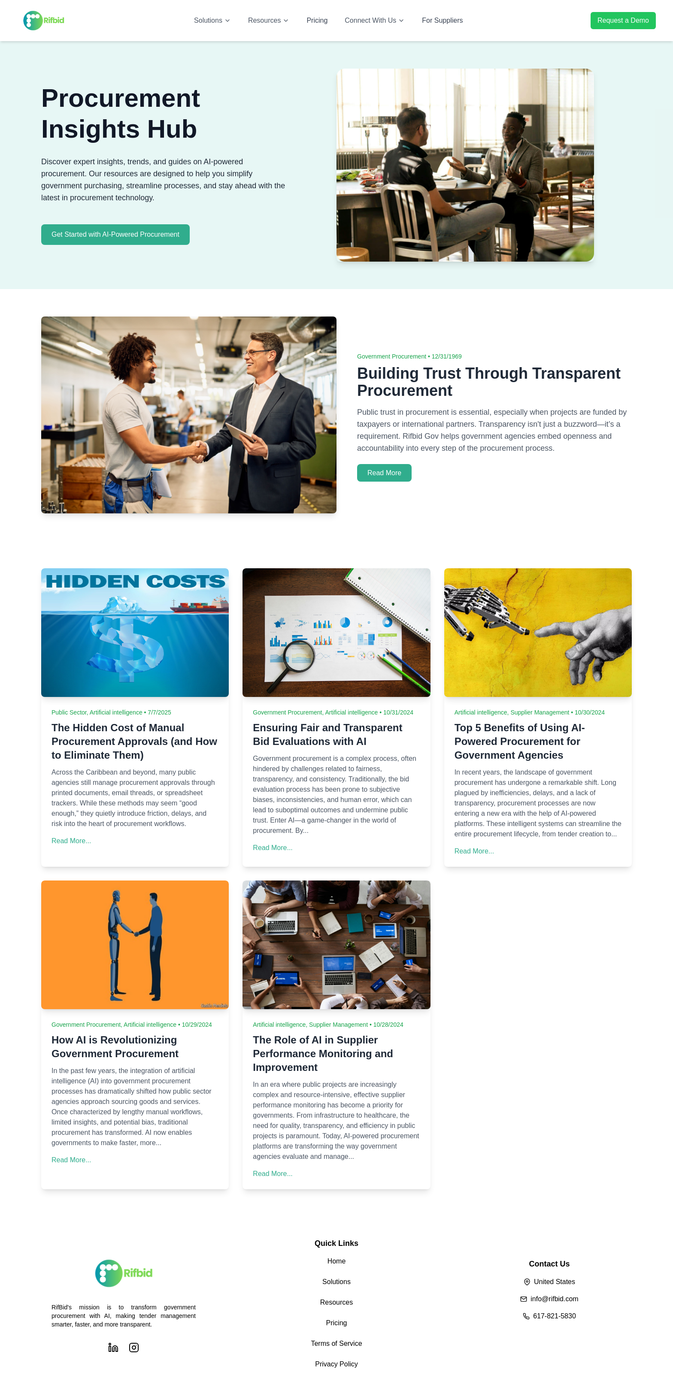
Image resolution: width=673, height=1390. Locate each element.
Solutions (212, 20)
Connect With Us (375, 20)
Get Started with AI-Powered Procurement (115, 234)
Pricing (316, 20)
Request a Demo (623, 20)
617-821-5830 (554, 1316)
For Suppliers (442, 20)
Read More (384, 472)
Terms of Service (336, 1343)
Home (336, 1261)
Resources (268, 20)
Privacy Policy (336, 1364)
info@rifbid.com (554, 1299)
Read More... (71, 840)
